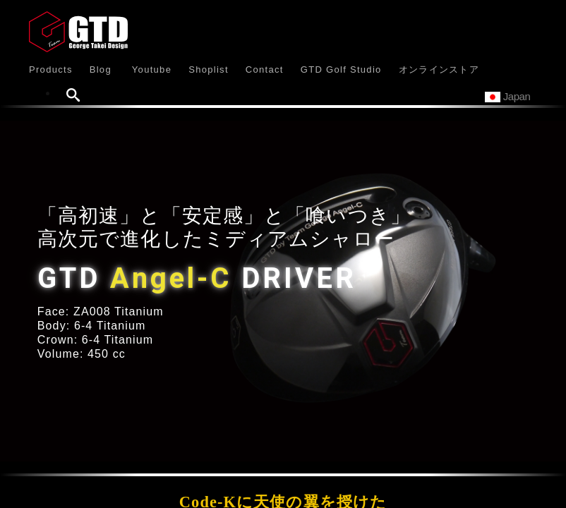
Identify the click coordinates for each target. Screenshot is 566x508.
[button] (51, 69)
